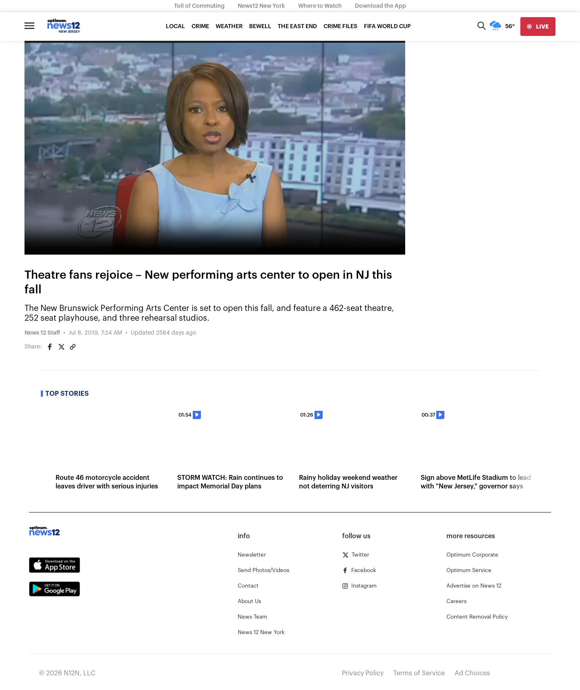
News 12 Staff (42, 333)
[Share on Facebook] (50, 347)
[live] (537, 26)
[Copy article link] (72, 347)
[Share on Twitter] (61, 347)
